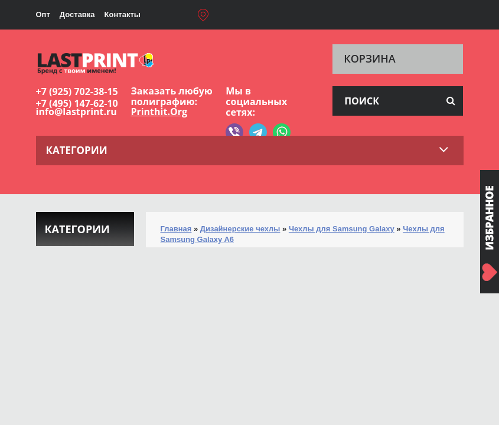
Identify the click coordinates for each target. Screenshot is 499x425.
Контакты (123, 14)
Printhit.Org (159, 111)
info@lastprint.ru (76, 111)
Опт (43, 14)
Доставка (77, 14)
